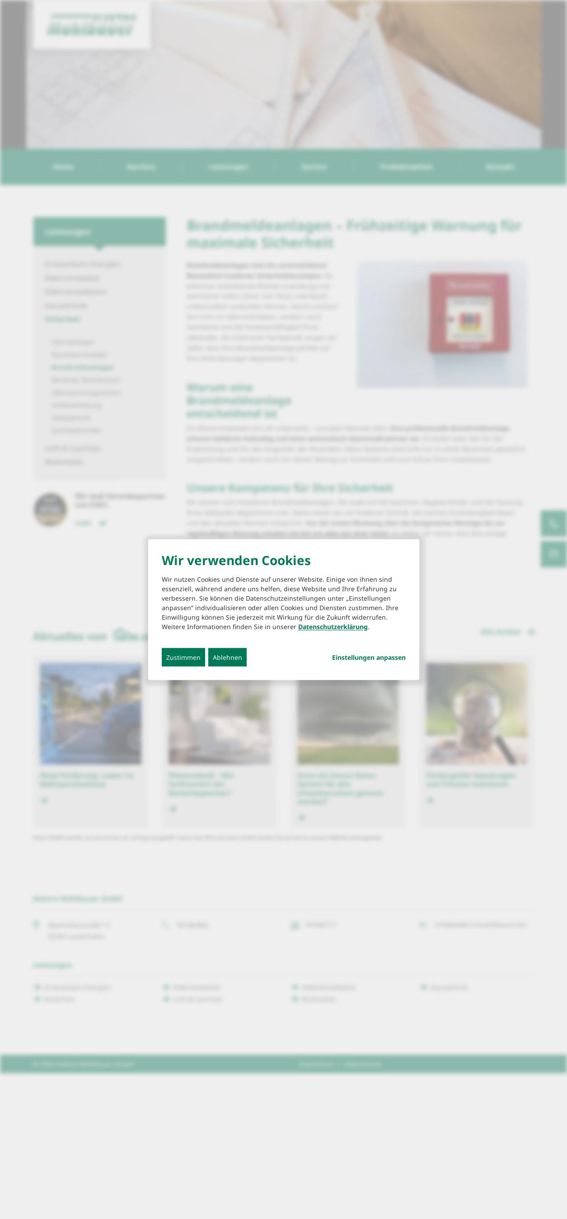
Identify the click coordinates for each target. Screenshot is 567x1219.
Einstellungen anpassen (369, 657)
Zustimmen (183, 657)
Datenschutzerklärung (333, 626)
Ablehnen (227, 657)
